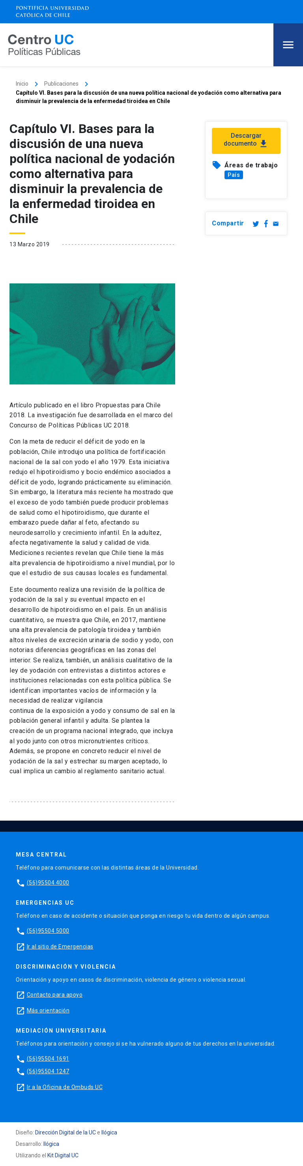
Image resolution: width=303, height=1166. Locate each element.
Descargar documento (246, 140)
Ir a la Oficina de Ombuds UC (65, 1087)
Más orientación (48, 1010)
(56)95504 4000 (48, 882)
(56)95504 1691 (48, 1058)
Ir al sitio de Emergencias (60, 946)
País (234, 175)
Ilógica (109, 1132)
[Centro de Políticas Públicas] (44, 44)
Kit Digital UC (63, 1155)
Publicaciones (61, 84)
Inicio (22, 84)
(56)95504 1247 (48, 1071)
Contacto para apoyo (55, 995)
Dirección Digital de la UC (65, 1132)
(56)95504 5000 (48, 931)
